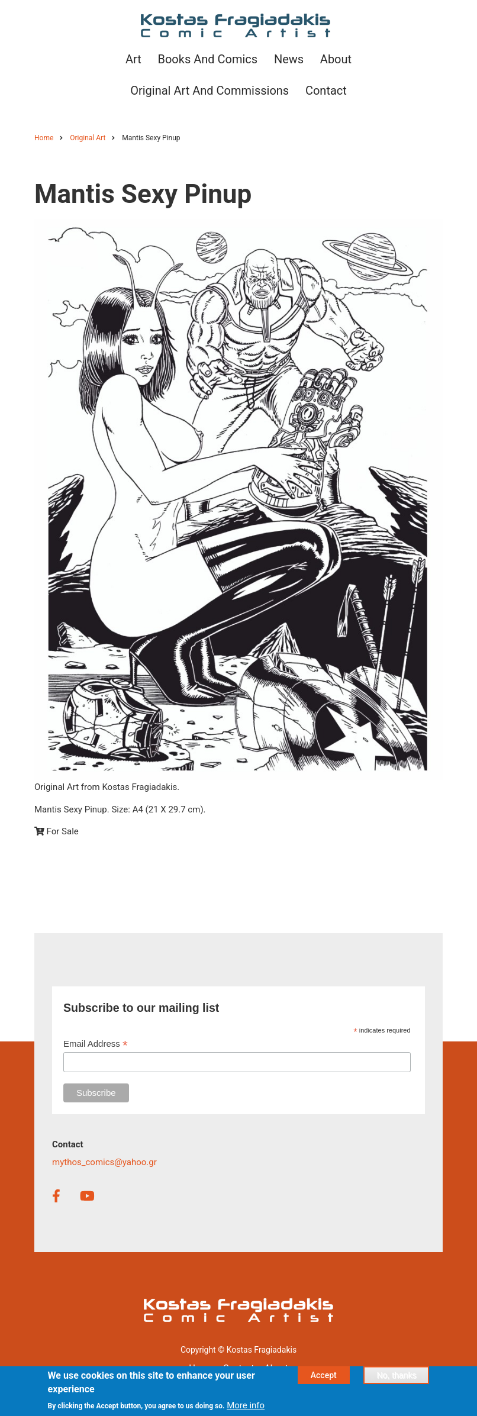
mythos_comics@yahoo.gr (104, 1162)
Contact (238, 1368)
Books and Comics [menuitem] (207, 59)
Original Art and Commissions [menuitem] (209, 90)
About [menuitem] (336, 59)
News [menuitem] (289, 59)
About (276, 1368)
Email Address (95, 1044)
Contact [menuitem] (326, 90)
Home (200, 1368)
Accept (324, 1379)
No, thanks (396, 1379)
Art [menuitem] (133, 59)
